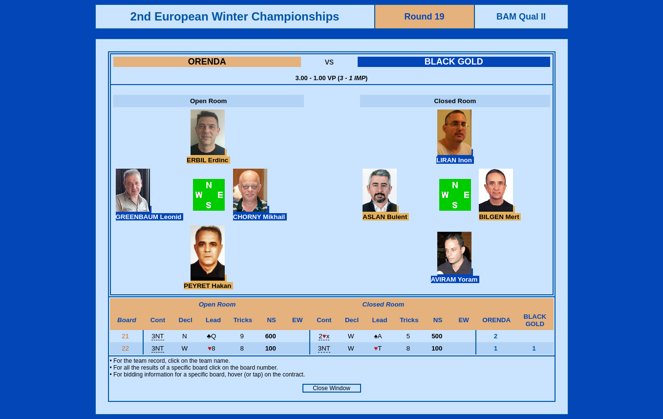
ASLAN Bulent (386, 213)
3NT (157, 336)
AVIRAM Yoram (455, 275)
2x (324, 336)
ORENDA (207, 61)
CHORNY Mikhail (260, 213)
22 (126, 348)
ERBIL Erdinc (208, 156)
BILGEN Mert (500, 213)
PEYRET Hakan (208, 282)
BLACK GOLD (454, 61)
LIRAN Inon (454, 156)
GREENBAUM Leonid (149, 213)
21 (126, 336)
